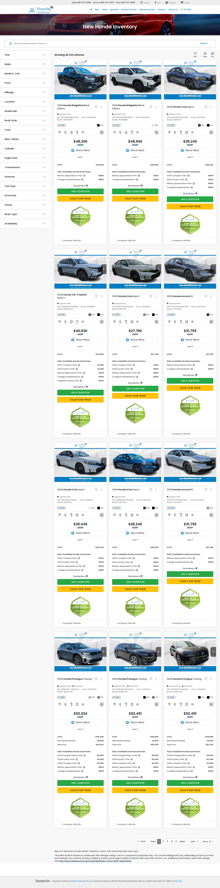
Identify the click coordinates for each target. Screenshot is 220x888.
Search (203, 43)
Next (183, 841)
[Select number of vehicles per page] (208, 841)
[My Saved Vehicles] (184, 2)
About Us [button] (173, 9)
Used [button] (104, 9)
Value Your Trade (80, 198)
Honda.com (177, 881)
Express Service (147, 9)
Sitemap (81, 881)
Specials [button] (114, 9)
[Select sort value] (196, 55)
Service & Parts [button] (129, 9)
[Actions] (101, 107)
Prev (152, 841)
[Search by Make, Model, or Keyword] (106, 43)
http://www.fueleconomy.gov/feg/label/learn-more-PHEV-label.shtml (95, 861)
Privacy (90, 881)
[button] (103, 80)
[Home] (91, 9)
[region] (80, 173)
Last (194, 841)
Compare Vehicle (71, 240)
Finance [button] (162, 9)
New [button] (97, 9)
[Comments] (102, 132)
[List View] (212, 55)
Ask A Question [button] (80, 191)
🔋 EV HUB (186, 9)
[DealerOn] (43, 880)
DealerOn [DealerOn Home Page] (73, 881)
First (141, 841)
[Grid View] (204, 55)
